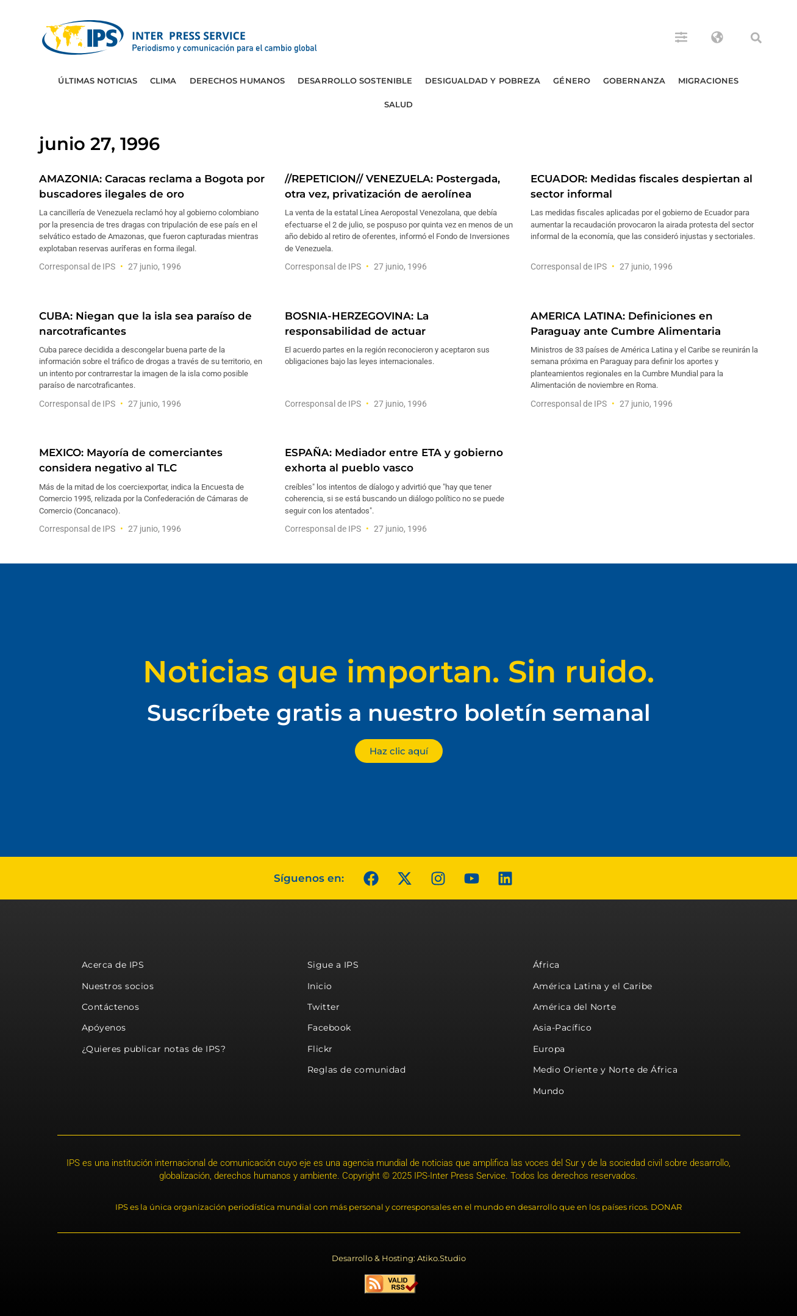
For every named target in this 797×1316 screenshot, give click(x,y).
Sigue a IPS (333, 964)
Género (571, 80)
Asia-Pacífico (562, 1027)
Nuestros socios (118, 986)
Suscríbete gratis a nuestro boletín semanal (399, 712)
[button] (756, 38)
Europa (549, 1048)
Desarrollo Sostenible (355, 80)
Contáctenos (111, 1006)
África (546, 964)
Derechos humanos (237, 80)
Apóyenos (104, 1027)
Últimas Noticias (97, 80)
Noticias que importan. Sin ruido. (398, 671)
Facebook (329, 1027)
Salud (398, 104)
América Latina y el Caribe (592, 986)
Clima (163, 80)
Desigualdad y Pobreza (482, 80)
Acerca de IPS (113, 964)
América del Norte (575, 1006)
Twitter (323, 1006)
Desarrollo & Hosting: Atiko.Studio (399, 1258)
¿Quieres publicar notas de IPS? (154, 1048)
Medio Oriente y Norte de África (605, 1069)
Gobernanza (634, 80)
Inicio (319, 986)
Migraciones (708, 80)
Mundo (549, 1090)
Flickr (320, 1048)
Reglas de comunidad (356, 1069)
